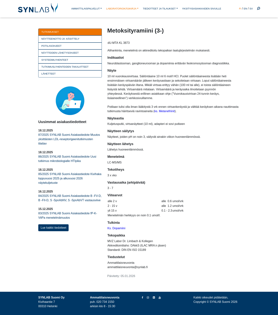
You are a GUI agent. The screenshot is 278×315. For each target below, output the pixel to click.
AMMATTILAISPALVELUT (85, 8)
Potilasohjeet (51, 46)
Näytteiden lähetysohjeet (60, 52)
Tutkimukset (50, 32)
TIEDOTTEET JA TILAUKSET (159, 8)
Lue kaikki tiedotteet (53, 227)
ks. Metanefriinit (164, 111)
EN (245, 8)
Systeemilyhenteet (54, 60)
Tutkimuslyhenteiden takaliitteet (65, 66)
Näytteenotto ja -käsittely (60, 38)
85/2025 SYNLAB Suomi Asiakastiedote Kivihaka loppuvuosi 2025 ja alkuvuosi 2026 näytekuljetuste (69, 178)
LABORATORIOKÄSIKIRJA (121, 8)
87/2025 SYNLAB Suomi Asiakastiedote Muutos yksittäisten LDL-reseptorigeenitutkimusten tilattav (69, 139)
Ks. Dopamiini (116, 228)
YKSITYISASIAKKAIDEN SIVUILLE (201, 8)
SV (251, 8)
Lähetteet (48, 73)
